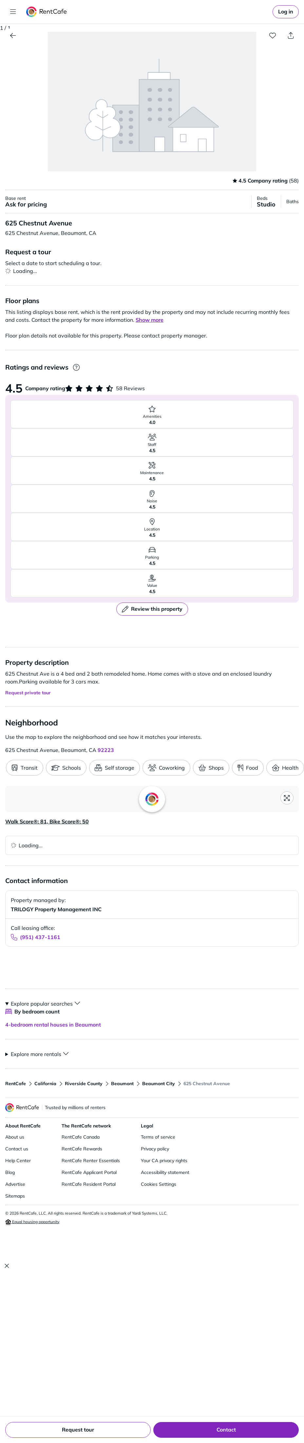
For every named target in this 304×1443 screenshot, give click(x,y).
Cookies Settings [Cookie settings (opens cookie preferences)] (158, 1184)
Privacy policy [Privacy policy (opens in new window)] (155, 1149)
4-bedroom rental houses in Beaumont (53, 1024)
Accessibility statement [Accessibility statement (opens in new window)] (165, 1172)
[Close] (6, 1265)
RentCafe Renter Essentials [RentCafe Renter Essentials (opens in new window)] (91, 1161)
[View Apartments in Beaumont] (13, 35)
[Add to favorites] (272, 35)
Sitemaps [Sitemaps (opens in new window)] (15, 1196)
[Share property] (291, 35)
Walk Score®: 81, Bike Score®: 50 (47, 821)
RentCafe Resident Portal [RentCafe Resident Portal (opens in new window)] (89, 1184)
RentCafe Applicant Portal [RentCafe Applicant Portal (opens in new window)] (89, 1172)
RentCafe (15, 1084)
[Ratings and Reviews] (76, 367)
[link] (286, 11)
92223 (106, 750)
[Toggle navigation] (13, 12)
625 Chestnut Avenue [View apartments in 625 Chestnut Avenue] (206, 1084)
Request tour (78, 1429)
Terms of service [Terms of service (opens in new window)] (158, 1137)
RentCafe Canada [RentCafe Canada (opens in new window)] (81, 1137)
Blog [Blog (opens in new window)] (10, 1172)
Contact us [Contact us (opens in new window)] (16, 1149)
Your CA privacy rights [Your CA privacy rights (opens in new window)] (164, 1161)
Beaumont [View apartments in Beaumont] (122, 1084)
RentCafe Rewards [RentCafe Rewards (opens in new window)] (82, 1149)
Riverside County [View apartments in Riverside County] (84, 1084)
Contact (226, 1429)
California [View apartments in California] (45, 1084)
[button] (152, 105)
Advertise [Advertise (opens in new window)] (15, 1184)
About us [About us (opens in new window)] (14, 1137)
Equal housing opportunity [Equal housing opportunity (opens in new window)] (32, 1222)
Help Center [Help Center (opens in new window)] (18, 1161)
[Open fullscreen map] (287, 797)
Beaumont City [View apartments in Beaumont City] (158, 1084)
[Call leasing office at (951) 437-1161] (35, 937)
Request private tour (28, 693)
